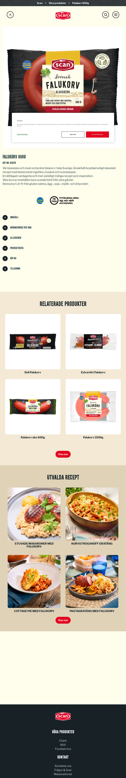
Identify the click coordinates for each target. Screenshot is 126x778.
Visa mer (63, 454)
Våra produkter (57, 3)
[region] (63, 127)
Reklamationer (63, 774)
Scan (40, 3)
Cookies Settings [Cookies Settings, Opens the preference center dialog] (22, 134)
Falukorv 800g (80, 3)
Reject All (73, 134)
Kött (63, 744)
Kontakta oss (63, 766)
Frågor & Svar (63, 770)
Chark (63, 740)
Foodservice (63, 749)
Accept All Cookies (97, 134)
